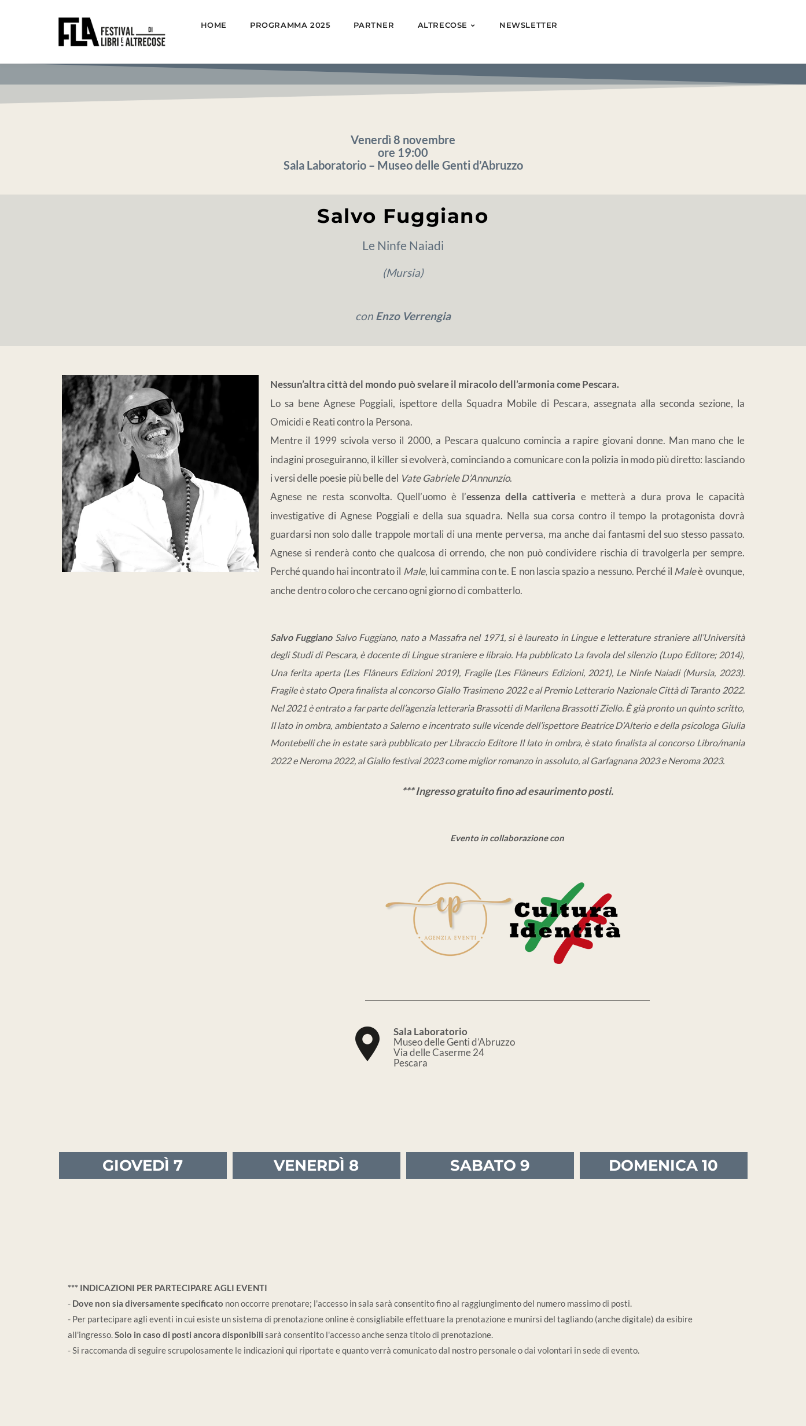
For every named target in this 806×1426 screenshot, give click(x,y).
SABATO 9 (490, 1165)
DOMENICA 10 (663, 1165)
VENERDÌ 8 (316, 1165)
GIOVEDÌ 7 (142, 1165)
